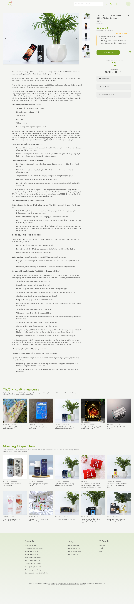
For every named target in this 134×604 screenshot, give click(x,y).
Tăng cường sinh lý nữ (31, 554)
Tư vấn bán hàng (114, 69)
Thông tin (104, 541)
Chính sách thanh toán (73, 548)
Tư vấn (101, 548)
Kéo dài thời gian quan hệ (32, 560)
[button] (111, 4)
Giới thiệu (102, 545)
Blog (100, 551)
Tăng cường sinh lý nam (32, 551)
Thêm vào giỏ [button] (108, 52)
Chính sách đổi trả (72, 554)
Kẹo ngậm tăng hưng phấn (33, 567)
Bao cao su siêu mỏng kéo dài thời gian (36, 573)
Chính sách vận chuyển (74, 551)
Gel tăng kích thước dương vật (34, 548)
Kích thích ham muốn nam (33, 557)
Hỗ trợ (70, 541)
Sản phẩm (30, 541)
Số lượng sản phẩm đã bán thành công (114, 60)
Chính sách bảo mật (73, 545)
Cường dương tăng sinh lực (33, 564)
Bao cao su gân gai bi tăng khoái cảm (36, 570)
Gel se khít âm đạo (30, 545)
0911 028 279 (113, 72)
